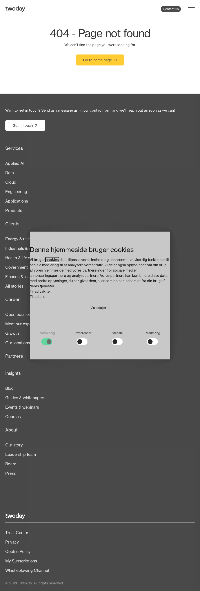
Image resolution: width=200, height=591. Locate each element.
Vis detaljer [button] (100, 308)
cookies (52, 259)
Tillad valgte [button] (40, 291)
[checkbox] (47, 338)
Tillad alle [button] (37, 296)
